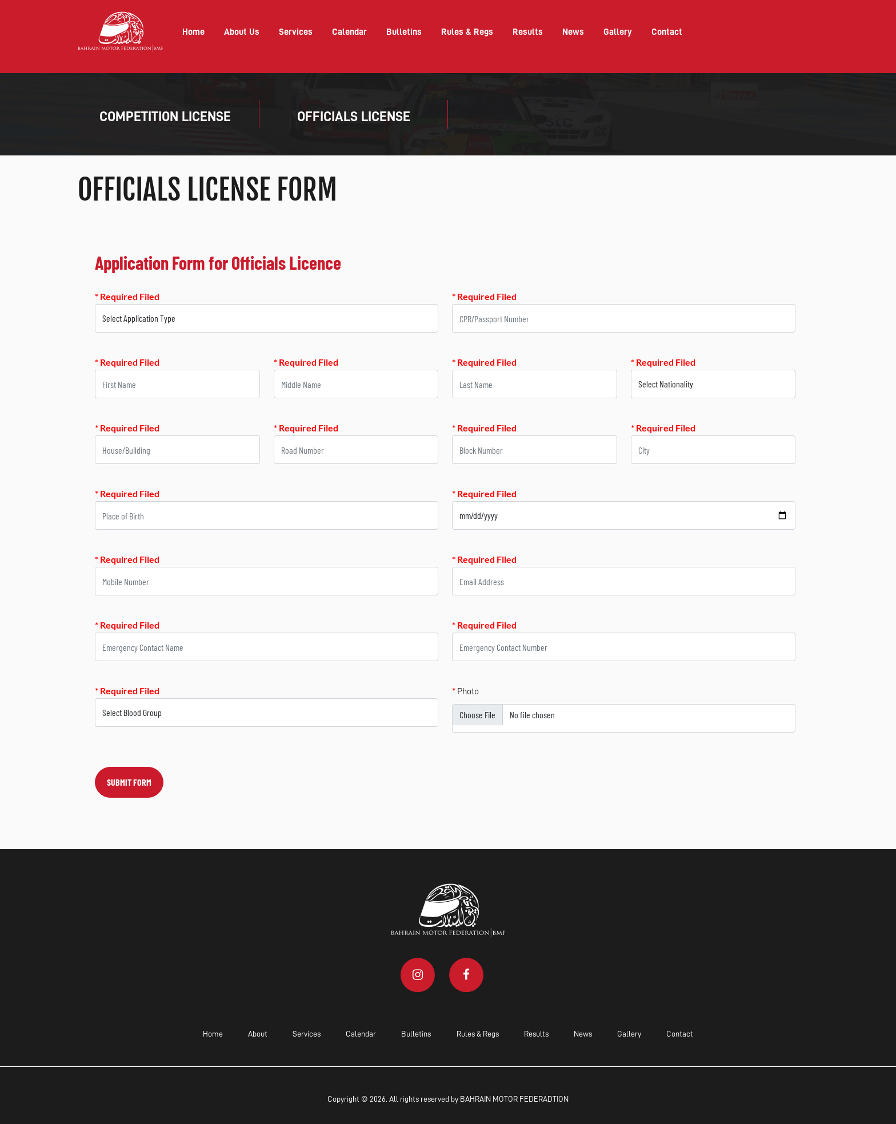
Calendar (349, 32)
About (257, 1034)
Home (193, 32)
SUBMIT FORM (129, 782)
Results (528, 32)
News (573, 32)
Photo (465, 690)
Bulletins (404, 32)
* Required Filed (127, 296)
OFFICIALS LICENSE (353, 116)
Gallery (617, 32)
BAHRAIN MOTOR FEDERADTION (514, 1099)
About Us (241, 32)
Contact (666, 32)
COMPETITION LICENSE (165, 116)
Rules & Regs (467, 32)
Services (296, 32)
